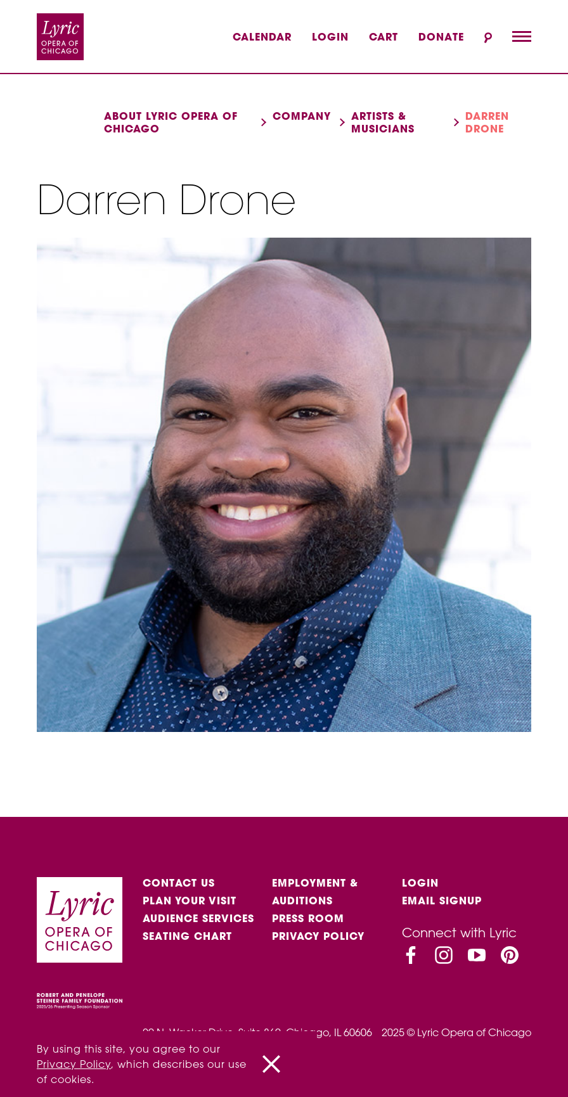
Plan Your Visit (189, 901)
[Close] (271, 1064)
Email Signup (442, 901)
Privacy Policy (318, 936)
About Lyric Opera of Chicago (171, 122)
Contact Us (179, 883)
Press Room (308, 918)
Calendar (262, 37)
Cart (383, 37)
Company (302, 116)
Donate (441, 37)
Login (330, 37)
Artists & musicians (383, 122)
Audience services (198, 918)
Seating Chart (187, 936)
